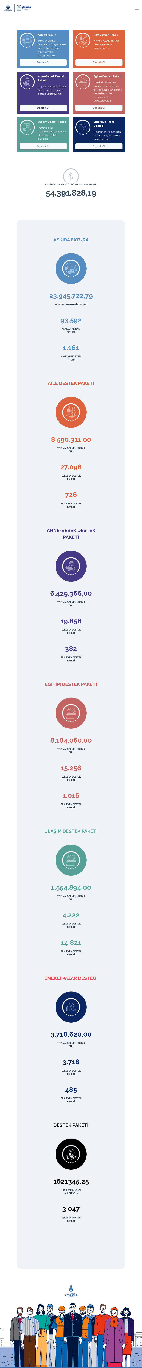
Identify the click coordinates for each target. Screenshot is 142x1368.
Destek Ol (43, 62)
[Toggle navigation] (136, 8)
